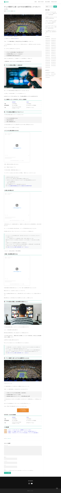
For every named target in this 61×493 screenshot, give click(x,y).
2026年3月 (47, 38)
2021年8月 (52, 60)
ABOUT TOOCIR (41, 1)
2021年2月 (52, 65)
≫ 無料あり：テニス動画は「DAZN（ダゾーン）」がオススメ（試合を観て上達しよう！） (22, 431)
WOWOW (13, 102)
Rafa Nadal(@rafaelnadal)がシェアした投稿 (17, 160)
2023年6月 (47, 50)
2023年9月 (47, 48)
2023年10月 (53, 47)
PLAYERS (46, 74)
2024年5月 (47, 47)
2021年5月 (47, 63)
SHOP (52, 75)
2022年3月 (52, 55)
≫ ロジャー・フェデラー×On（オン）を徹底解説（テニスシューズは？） (20, 429)
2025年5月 (47, 43)
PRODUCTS (47, 75)
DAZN (27, 102)
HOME (36, 1)
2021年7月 (47, 62)
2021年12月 (53, 57)
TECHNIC (46, 77)
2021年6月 (52, 62)
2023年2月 (52, 52)
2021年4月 (52, 63)
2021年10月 (53, 58)
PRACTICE (9, 438)
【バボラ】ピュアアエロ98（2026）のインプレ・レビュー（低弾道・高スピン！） (51, 13)
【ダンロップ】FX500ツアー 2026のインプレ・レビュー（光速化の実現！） (50, 22)
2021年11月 (47, 58)
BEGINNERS (47, 72)
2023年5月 (52, 50)
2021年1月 (47, 67)
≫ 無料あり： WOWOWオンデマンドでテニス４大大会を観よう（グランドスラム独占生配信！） (23, 432)
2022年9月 (52, 53)
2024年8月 (52, 45)
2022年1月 (47, 57)
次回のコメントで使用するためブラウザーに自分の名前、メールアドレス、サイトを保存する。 (19, 470)
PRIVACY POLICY (54, 1)
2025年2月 (47, 45)
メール (5, 461)
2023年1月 (47, 53)
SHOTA (16, 38)
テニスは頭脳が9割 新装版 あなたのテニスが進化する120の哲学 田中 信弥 (20, 185)
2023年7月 (52, 48)
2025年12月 (53, 38)
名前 (5, 457)
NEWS (52, 72)
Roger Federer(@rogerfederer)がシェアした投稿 (17, 220)
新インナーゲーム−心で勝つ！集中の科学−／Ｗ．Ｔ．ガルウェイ (18, 247)
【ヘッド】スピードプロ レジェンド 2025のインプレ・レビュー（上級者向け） (50, 27)
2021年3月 (47, 65)
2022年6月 (47, 55)
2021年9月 (47, 60)
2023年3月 (47, 52)
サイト (5, 465)
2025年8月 (52, 40)
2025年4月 (52, 43)
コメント (6, 445)
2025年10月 (47, 40)
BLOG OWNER (47, 1)
